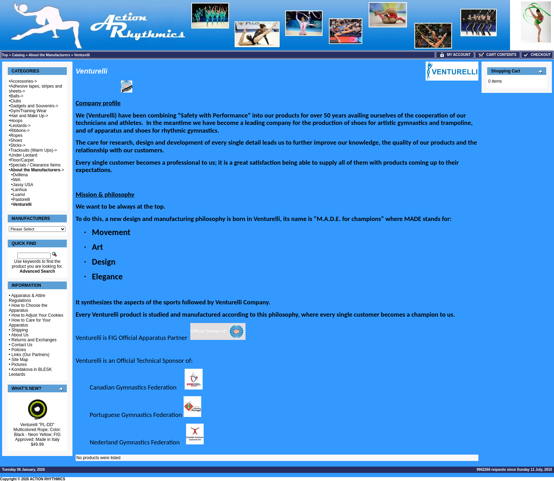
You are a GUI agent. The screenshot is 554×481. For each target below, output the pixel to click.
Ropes (16, 135)
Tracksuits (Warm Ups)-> (33, 150)
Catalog (18, 55)
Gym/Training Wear (28, 110)
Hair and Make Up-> (29, 115)
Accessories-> (23, 81)
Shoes (16, 140)
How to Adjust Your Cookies (37, 315)
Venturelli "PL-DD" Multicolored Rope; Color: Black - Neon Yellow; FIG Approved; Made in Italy (37, 432)
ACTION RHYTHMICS (47, 479)
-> (37, 169)
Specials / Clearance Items (35, 165)
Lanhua (20, 189)
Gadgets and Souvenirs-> (34, 105)
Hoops (16, 120)
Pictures (19, 364)
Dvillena (20, 174)
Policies (19, 349)
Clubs (15, 101)
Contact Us (22, 344)
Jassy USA (23, 184)
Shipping (20, 330)
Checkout (536, 55)
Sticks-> (17, 145)
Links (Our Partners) (31, 354)
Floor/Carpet (22, 160)
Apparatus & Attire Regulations (27, 298)
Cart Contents (497, 55)
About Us (19, 335)
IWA (16, 179)
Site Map (20, 359)
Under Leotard (23, 155)
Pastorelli (21, 199)
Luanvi (19, 194)
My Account (455, 55)
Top (5, 55)
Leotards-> (20, 125)
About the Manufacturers (49, 55)
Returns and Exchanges (34, 339)
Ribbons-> (20, 130)
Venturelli (82, 55)
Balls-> (16, 96)
